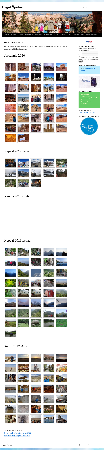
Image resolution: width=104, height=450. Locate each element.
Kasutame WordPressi (86, 445)
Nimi (80, 52)
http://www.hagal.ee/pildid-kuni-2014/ (17, 436)
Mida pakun (38, 35)
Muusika (20, 35)
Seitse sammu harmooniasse (88, 100)
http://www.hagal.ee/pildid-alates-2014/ (17, 433)
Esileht (6, 35)
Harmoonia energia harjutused (89, 98)
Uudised (13, 35)
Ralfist (56, 35)
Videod (76, 35)
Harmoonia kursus (86, 102)
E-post (80, 55)
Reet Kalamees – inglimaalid (87, 112)
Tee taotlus (84, 103)
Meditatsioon (29, 35)
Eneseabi (62, 35)
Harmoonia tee (85, 94)
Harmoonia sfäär (91, 35)
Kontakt (70, 35)
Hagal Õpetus (12, 7)
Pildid (82, 35)
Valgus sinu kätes (85, 96)
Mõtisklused (48, 35)
